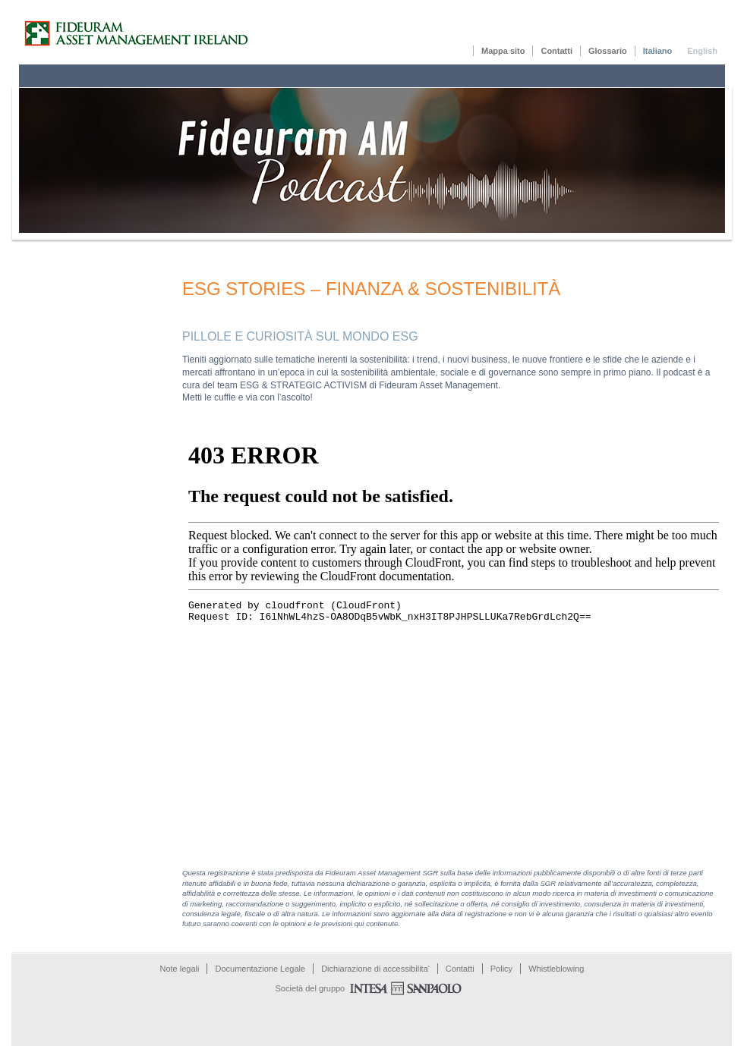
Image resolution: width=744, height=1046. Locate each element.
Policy (501, 968)
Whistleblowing (556, 968)
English (702, 50)
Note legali (180, 968)
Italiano (658, 50)
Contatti (556, 50)
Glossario (607, 50)
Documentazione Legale (260, 968)
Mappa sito (503, 50)
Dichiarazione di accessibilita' (375, 968)
